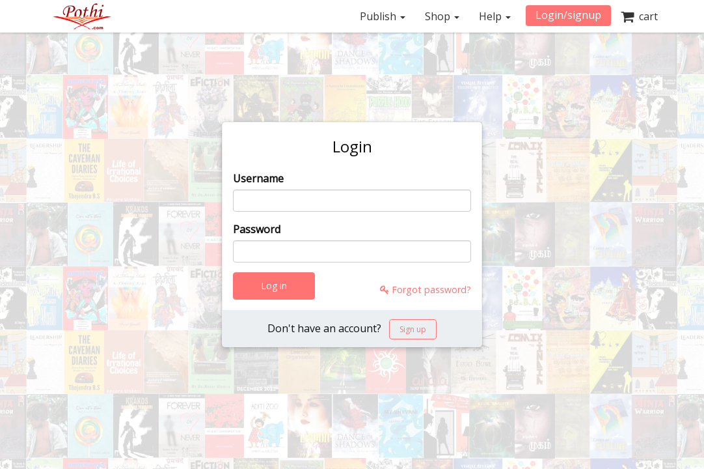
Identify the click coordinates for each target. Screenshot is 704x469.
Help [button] (495, 16)
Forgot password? (425, 289)
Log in (274, 285)
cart (639, 16)
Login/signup (568, 15)
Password (256, 229)
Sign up (412, 329)
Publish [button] (382, 16)
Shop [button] (442, 16)
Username (258, 178)
